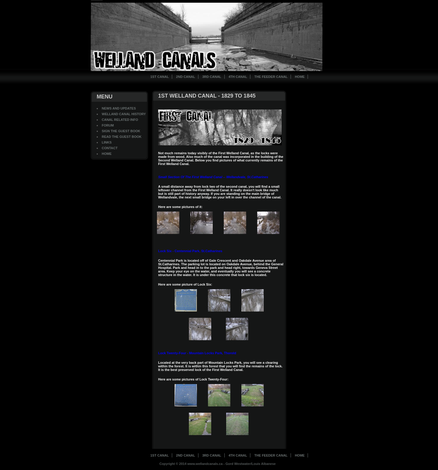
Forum (108, 125)
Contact (110, 148)
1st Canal (159, 76)
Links (107, 142)
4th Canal (238, 76)
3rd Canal (211, 76)
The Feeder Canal (271, 76)
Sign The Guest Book (121, 131)
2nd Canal (185, 76)
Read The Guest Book (121, 136)
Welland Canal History (124, 114)
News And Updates (119, 108)
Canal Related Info (120, 119)
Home (300, 76)
